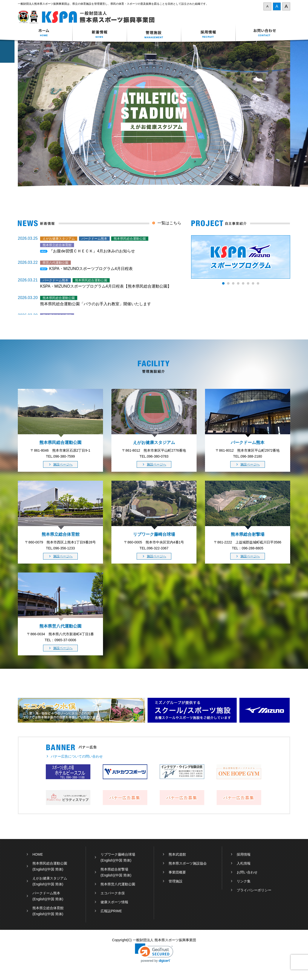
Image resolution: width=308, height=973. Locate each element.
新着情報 (99, 33)
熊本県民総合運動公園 (49, 863)
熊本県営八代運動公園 (118, 884)
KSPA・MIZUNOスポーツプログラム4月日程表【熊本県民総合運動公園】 (105, 286)
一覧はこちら (169, 223)
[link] (154, 953)
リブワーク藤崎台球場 (118, 854)
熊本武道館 (177, 854)
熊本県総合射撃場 (114, 869)
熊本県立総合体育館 (48, 908)
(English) (39, 869)
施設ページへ (63, 464)
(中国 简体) (54, 869)
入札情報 (244, 863)
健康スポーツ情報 (114, 902)
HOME (37, 854)
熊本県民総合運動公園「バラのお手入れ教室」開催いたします (95, 304)
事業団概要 (177, 872)
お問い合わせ (263, 33)
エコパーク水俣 (113, 893)
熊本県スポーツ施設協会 (188, 863)
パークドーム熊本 (46, 893)
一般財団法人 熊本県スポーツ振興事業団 (89, 17)
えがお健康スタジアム (49, 878)
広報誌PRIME (111, 911)
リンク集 (244, 881)
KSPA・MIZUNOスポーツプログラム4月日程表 (91, 269)
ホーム (45, 33)
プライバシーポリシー (254, 890)
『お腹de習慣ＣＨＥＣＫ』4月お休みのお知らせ (92, 251)
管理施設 (175, 881)
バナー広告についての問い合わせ (77, 756)
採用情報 (208, 33)
